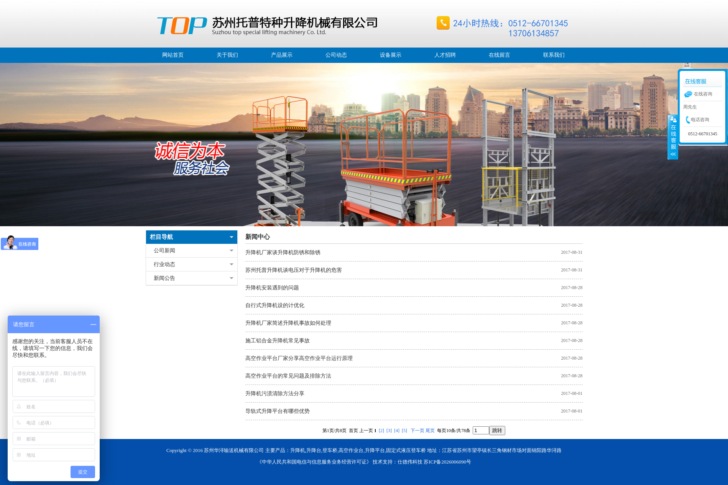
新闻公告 (164, 278)
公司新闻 (164, 250)
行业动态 (164, 264)
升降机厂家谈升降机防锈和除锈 (282, 252)
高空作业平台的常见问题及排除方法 (288, 376)
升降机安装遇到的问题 (272, 288)
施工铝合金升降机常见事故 (277, 341)
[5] (404, 430)
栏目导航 (161, 237)
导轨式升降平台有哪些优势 (277, 411)
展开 (672, 136)
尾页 (430, 430)
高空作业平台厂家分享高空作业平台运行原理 (299, 358)
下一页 (417, 430)
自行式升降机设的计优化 (274, 305)
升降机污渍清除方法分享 (274, 393)
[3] (389, 430)
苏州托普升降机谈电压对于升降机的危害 (293, 270)
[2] (381, 430)
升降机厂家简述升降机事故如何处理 (288, 323)
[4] (396, 430)
